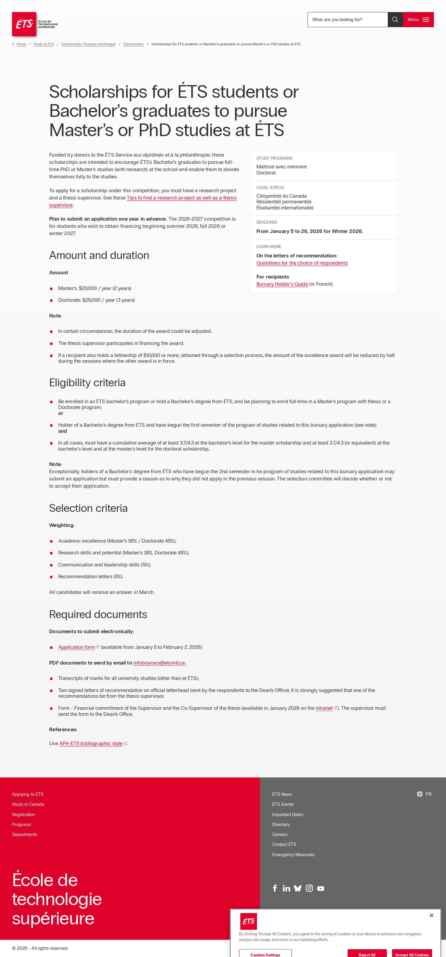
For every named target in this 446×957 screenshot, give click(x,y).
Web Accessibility (345, 922)
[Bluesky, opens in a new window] (298, 888)
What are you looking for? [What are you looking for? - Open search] (351, 19)
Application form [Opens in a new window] (76, 647)
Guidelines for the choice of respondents (302, 263)
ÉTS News (282, 794)
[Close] (431, 945)
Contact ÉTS (284, 844)
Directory (281, 824)
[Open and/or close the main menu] (418, 19)
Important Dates (287, 814)
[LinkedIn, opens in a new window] (286, 888)
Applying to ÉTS (27, 794)
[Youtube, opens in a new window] (320, 888)
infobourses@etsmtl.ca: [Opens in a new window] (159, 663)
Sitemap (375, 922)
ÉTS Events (283, 804)
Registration (23, 814)
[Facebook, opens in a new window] (275, 888)
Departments (24, 834)
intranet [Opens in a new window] (324, 708)
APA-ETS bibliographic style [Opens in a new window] (91, 743)
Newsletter (282, 922)
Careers (280, 834)
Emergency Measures (293, 854)
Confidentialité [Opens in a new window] (402, 922)
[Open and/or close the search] (395, 19)
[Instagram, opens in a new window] (309, 888)
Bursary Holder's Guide (282, 284)
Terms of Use (310, 922)
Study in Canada (28, 804)
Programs (21, 824)
